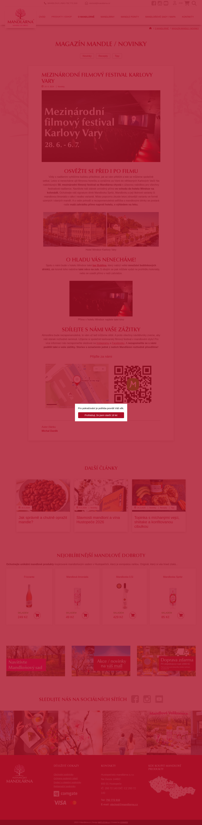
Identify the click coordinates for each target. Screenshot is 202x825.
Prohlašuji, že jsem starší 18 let (101, 415)
